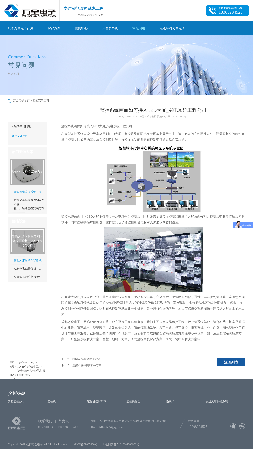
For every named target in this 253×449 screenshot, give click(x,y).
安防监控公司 (16, 401)
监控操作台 (133, 401)
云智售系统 (110, 28)
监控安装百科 (41, 100)
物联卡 (170, 401)
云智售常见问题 (21, 126)
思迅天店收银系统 (217, 401)
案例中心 (81, 28)
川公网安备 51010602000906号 (122, 446)
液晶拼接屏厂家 (96, 401)
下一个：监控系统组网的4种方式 (81, 365)
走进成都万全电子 (172, 28)
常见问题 (138, 28)
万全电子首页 (21, 100)
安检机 (51, 401)
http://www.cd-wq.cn (27, 341)
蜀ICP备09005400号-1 (87, 446)
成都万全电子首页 (20, 28)
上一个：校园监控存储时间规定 (80, 359)
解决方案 (54, 28)
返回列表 (231, 362)
